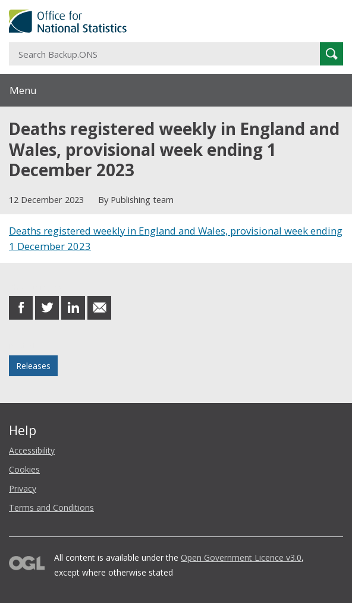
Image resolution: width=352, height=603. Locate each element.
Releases (33, 365)
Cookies (24, 469)
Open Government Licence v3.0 (241, 557)
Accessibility (32, 450)
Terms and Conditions (51, 507)
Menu (23, 90)
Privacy (22, 488)
